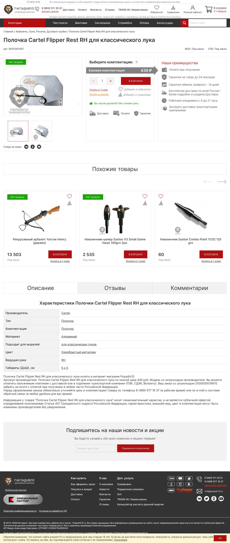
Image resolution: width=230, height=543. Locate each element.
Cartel (65, 313)
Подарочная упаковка (130, 489)
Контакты (96, 9)
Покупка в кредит (81, 489)
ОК (220, 538)
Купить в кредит (99, 94)
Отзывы (110, 9)
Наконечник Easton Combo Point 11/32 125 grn (190, 241)
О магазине (106, 484)
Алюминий (69, 336)
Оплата (82, 9)
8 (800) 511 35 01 (52, 8)
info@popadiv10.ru (214, 491)
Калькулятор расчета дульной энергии (140, 504)
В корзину (60, 254)
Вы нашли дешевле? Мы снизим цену (116, 103)
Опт (119, 494)
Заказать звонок (50, 11)
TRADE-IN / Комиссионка (133, 9)
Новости (104, 489)
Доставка (69, 9)
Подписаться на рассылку (135, 448)
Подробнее (120, 539)
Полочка (67, 321)
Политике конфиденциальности (131, 533)
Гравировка (124, 484)
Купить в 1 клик (99, 89)
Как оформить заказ (83, 484)
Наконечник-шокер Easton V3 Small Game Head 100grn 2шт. (115, 241)
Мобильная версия (15, 490)
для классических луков (79, 344)
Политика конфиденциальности (20, 511)
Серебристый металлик (78, 352)
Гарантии (104, 499)
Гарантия (145, 113)
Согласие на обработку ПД (53, 511)
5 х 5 (64, 368)
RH (63, 360)
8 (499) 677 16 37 (214, 481)
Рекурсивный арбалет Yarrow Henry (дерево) (39, 241)
